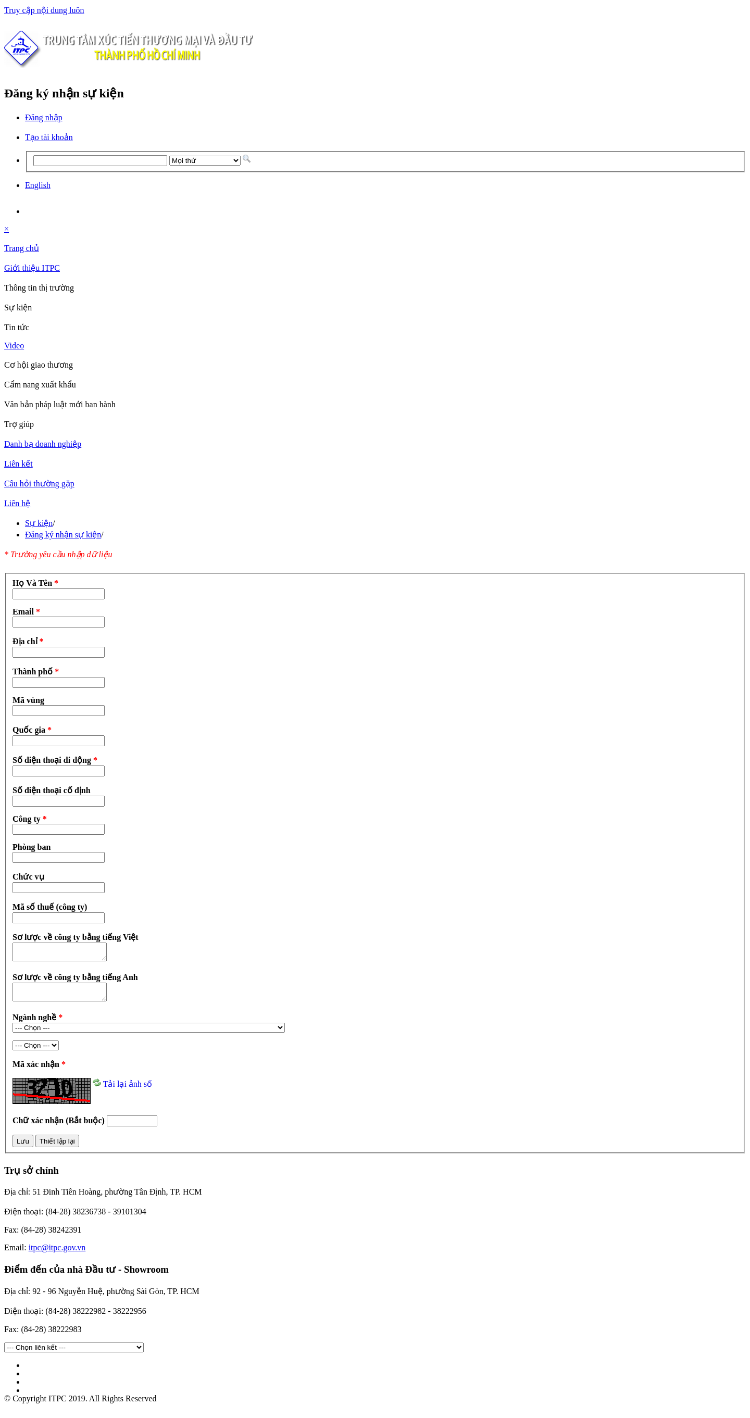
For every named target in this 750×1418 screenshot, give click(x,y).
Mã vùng (28, 700)
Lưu (23, 1147)
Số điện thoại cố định (51, 790)
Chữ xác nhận (59, 1126)
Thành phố (35, 671)
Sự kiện (39, 523)
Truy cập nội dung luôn (44, 10)
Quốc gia (32, 729)
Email (26, 611)
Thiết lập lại (57, 1147)
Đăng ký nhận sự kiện (63, 534)
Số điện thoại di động (54, 760)
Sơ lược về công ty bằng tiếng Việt (75, 937)
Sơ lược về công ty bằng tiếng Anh (75, 980)
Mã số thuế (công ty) (49, 906)
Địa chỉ (28, 641)
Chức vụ (28, 876)
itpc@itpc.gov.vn (57, 1253)
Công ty (29, 818)
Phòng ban (31, 847)
